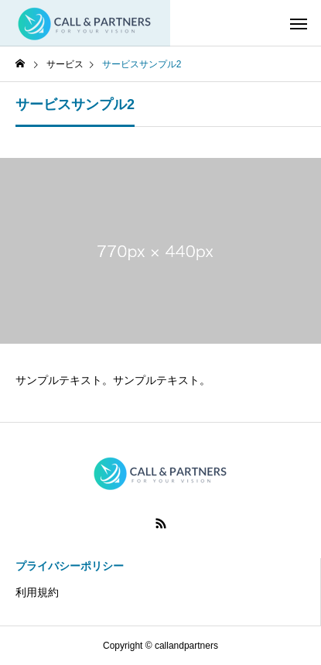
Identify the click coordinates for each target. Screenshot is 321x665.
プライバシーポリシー (69, 566)
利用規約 (37, 592)
